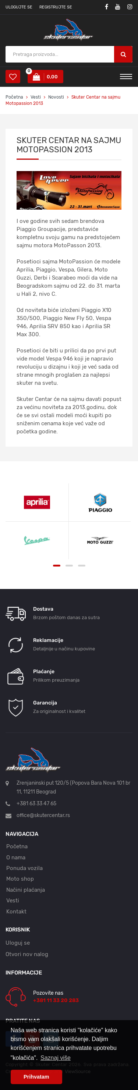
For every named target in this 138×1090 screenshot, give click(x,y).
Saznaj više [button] (55, 1058)
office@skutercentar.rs (43, 815)
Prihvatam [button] (36, 1077)
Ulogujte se (19, 7)
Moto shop (20, 879)
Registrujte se (55, 7)
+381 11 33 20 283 (56, 1000)
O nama (15, 857)
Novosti (56, 97)
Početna (14, 97)
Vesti (36, 97)
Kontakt (16, 911)
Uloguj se (18, 943)
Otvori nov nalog (27, 954)
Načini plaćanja (25, 890)
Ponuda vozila (24, 868)
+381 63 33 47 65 (36, 803)
